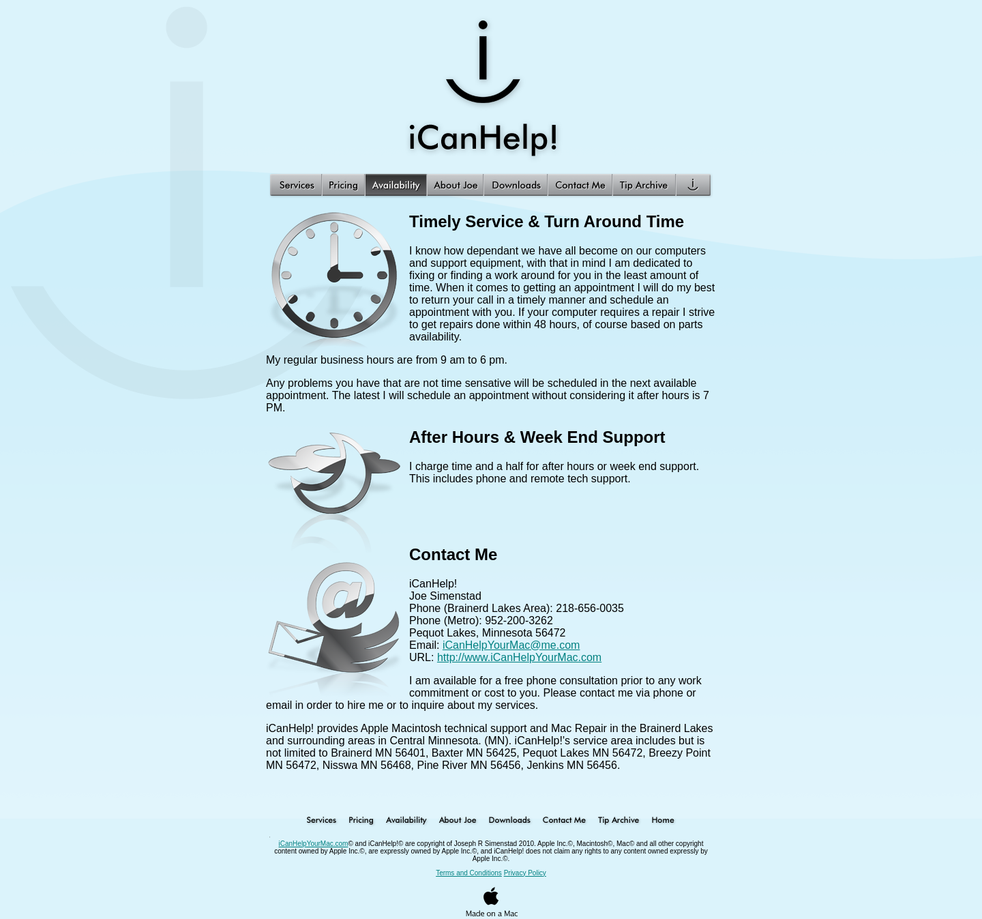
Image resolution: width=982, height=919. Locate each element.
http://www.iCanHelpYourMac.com (519, 657)
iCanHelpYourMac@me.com (511, 645)
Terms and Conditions (469, 873)
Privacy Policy (525, 873)
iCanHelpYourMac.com (313, 843)
